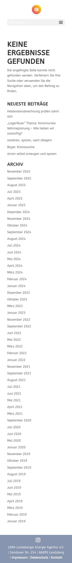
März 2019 (15, 508)
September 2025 (19, 178)
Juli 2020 (14, 427)
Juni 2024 (14, 252)
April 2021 (15, 407)
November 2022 (18, 319)
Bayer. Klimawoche (21, 147)
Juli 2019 (14, 481)
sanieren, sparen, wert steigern (29, 140)
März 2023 (15, 306)
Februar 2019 (17, 514)
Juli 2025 (14, 192)
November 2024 (18, 219)
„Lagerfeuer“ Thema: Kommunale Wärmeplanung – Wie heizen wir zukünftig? (31, 128)
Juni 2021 (14, 393)
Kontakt (56, 557)
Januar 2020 (16, 447)
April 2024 (15, 266)
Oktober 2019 (17, 460)
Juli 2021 (14, 387)
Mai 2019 (14, 494)
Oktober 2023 (17, 299)
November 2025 (18, 171)
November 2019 (18, 454)
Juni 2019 (14, 487)
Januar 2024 (16, 286)
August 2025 (16, 185)
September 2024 (19, 232)
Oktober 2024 (17, 225)
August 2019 (16, 474)
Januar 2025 (16, 205)
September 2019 (19, 467)
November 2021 (18, 366)
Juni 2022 (14, 333)
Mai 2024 (14, 259)
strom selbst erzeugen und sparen (31, 154)
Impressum (19, 557)
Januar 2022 (16, 360)
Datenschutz (39, 557)
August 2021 (16, 380)
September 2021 (19, 373)
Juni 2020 (14, 434)
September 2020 (19, 420)
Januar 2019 (16, 521)
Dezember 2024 (18, 212)
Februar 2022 (17, 353)
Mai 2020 (14, 440)
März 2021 (15, 413)
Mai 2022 (14, 340)
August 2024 (16, 239)
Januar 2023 (16, 313)
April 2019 (15, 501)
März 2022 (15, 346)
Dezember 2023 (18, 292)
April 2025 (15, 198)
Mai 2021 (14, 400)
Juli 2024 (14, 245)
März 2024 (15, 272)
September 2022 (19, 326)
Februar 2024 (17, 279)
